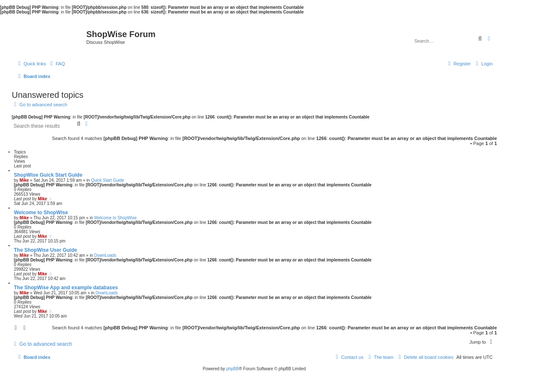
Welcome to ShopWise (41, 212)
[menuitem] (56, 64)
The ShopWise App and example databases (66, 288)
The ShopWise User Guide (45, 250)
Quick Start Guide (107, 180)
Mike (24, 180)
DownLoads (105, 255)
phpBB (232, 368)
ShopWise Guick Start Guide (48, 175)
